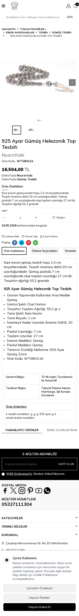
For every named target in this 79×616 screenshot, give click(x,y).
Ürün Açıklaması (14, 250)
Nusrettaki (13, 155)
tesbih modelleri (19, 414)
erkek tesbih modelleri (20, 417)
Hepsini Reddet (39, 598)
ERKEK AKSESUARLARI (20, 32)
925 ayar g (46, 414)
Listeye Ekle (10, 236)
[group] (39, 79)
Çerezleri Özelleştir (40, 588)
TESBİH (43, 32)
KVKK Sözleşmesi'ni (19, 473)
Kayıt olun (66, 464)
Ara (70, 17)
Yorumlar (70, 250)
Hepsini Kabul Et (39, 607)
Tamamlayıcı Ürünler (22, 430)
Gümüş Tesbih (61, 32)
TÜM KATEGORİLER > (33, 29)
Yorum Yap (30, 236)
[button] (38, 120)
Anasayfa (9, 29)
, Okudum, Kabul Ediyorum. (33, 474)
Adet (4, 210)
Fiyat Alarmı (49, 236)
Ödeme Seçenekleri (44, 250)
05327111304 (17, 504)
